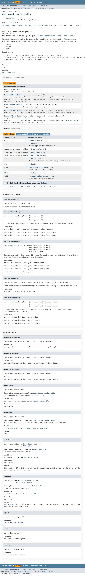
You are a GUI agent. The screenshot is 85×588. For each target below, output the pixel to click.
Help (45, 2)
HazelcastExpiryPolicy (13, 89)
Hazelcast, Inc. (16, 573)
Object (11, 33)
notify (30, 186)
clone (6, 186)
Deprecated (34, 2)
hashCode (32, 164)
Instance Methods (24, 134)
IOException (28, 446)
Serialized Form (8, 72)
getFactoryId (34, 158)
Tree (26, 2)
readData (32, 167)
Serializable (47, 25)
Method (27, 8)
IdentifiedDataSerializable (29, 25)
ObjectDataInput (42, 167)
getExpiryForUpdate (36, 155)
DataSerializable (9, 25)
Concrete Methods (41, 134)
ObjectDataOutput (44, 176)
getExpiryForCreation (37, 152)
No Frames (32, 5)
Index (41, 2)
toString (32, 173)
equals (31, 140)
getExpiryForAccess (36, 149)
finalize (13, 186)
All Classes (44, 5)
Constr (20, 8)
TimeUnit (31, 118)
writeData (33, 176)
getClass (22, 186)
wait (45, 186)
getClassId (33, 143)
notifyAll (38, 186)
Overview (4, 2)
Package (11, 2)
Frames (25, 5)
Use (23, 2)
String (7, 173)
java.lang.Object (8, 18)
